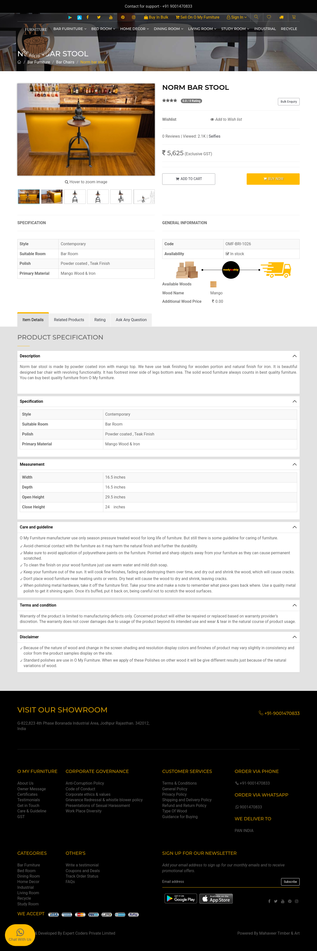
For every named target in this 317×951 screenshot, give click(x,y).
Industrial (265, 29)
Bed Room (103, 29)
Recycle (289, 29)
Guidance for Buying (180, 816)
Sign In (237, 17)
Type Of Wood (174, 811)
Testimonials (28, 800)
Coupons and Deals (83, 870)
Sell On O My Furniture (197, 17)
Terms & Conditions (179, 783)
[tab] (33, 320)
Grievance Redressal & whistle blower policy (104, 800)
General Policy (174, 789)
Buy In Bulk (156, 17)
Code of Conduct (80, 789)
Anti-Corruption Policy (85, 783)
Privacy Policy (174, 794)
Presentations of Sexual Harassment (98, 805)
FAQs (70, 881)
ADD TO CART (188, 179)
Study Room (235, 29)
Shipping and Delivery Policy (186, 800)
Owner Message (31, 789)
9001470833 (248, 807)
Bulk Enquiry (289, 101)
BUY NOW (273, 179)
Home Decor (134, 29)
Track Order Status (82, 876)
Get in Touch (28, 805)
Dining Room (168, 29)
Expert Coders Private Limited (89, 933)
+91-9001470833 (252, 783)
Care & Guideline (31, 811)
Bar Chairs (65, 62)
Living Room (202, 29)
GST (21, 816)
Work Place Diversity (84, 811)
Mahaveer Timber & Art (279, 933)
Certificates (27, 794)
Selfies (214, 136)
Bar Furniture (69, 29)
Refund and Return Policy (184, 805)
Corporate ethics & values (88, 794)
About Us (25, 783)
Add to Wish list (226, 119)
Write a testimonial (82, 865)
